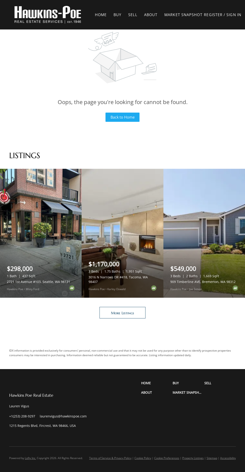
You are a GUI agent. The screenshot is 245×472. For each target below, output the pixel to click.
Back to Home (123, 117)
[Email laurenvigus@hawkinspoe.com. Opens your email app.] (63, 416)
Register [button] (213, 14)
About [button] (151, 14)
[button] (47, 15)
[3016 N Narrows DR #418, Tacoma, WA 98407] (122, 233)
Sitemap (212, 458)
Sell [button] (132, 14)
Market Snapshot (184, 14)
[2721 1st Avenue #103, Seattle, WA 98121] (41, 233)
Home (101, 14)
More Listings (122, 313)
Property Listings (193, 458)
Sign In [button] (234, 14)
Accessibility (228, 458)
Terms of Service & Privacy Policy (110, 458)
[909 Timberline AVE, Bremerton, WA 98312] (204, 233)
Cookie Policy (142, 458)
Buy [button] (118, 14)
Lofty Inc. (30, 458)
